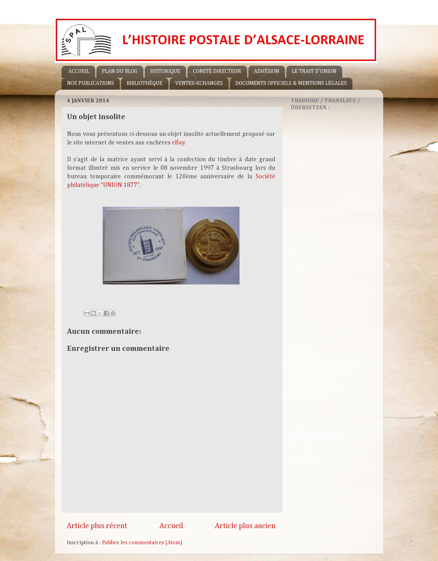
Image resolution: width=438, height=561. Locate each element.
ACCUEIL (78, 71)
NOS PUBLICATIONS (90, 83)
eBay (178, 143)
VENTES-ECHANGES (199, 83)
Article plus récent (97, 526)
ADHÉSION (266, 71)
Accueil (171, 526)
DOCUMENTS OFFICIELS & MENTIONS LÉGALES (291, 83)
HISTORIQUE (165, 71)
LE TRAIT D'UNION (314, 71)
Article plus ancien (245, 526)
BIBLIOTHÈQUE (145, 83)
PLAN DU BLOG (120, 71)
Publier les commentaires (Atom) (142, 543)
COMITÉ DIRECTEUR (217, 71)
